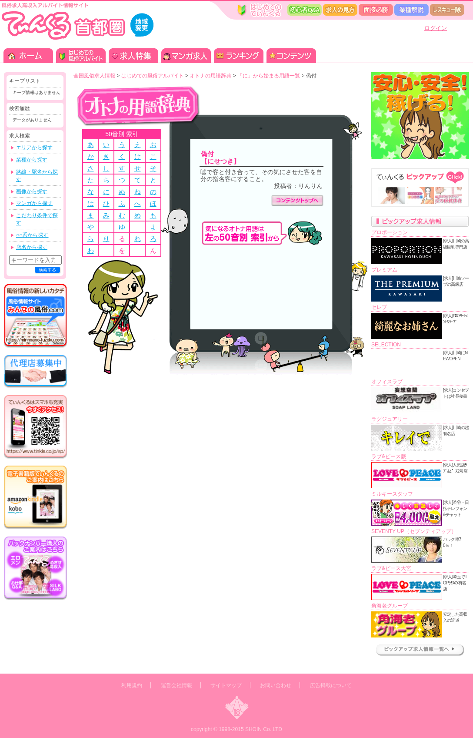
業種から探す (31, 160)
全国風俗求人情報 (94, 76)
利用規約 (131, 685)
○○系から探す (32, 235)
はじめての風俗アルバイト (152, 76)
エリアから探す (34, 147)
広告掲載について (331, 685)
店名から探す (31, 247)
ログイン (435, 28)
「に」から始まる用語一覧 (268, 76)
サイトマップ (226, 685)
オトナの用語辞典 (210, 76)
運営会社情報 (176, 685)
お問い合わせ (275, 685)
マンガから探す (34, 203)
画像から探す (31, 191)
